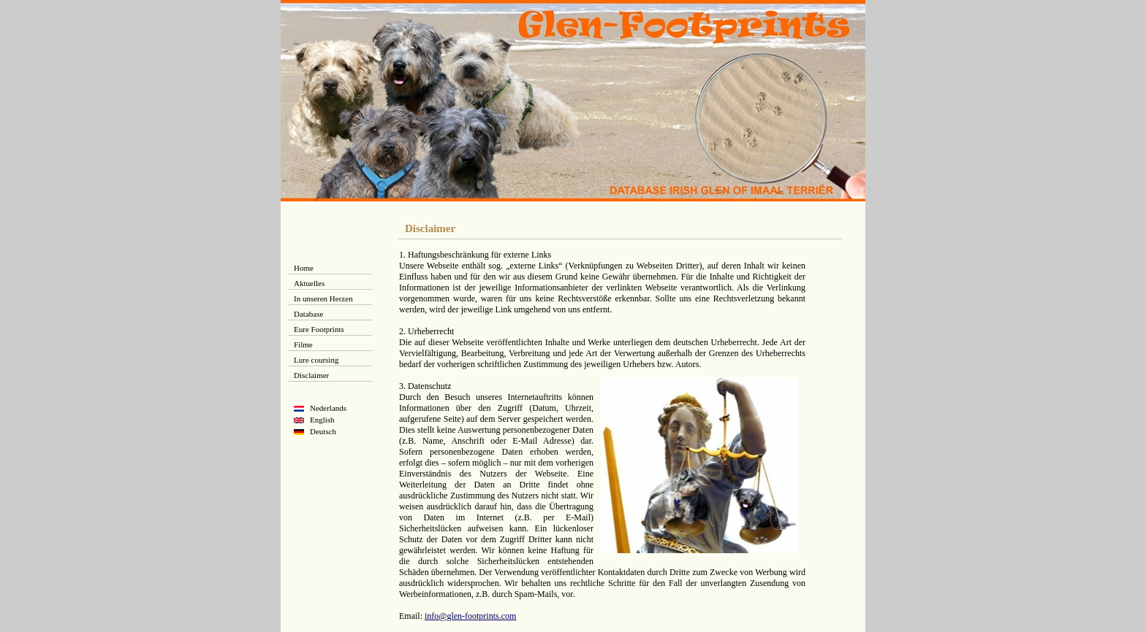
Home (304, 267)
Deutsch (323, 431)
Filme (303, 344)
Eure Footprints (319, 329)
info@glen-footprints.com (470, 616)
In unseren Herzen (323, 298)
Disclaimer (311, 375)
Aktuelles (309, 283)
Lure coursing (316, 359)
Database (308, 313)
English (322, 419)
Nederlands (328, 408)
